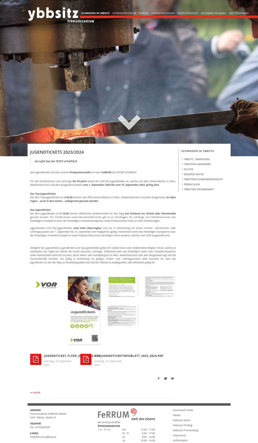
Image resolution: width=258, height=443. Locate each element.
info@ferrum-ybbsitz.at (43, 436)
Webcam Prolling (182, 425)
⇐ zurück (35, 392)
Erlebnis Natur (194, 173)
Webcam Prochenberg (185, 430)
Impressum (179, 435)
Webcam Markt (181, 419)
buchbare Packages (213, 13)
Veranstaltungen (162, 13)
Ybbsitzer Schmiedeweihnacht (203, 179)
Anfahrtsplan (180, 440)
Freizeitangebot (187, 13)
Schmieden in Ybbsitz (95, 13)
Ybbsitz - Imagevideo (197, 158)
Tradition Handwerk (197, 163)
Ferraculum (192, 184)
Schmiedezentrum (124, 13)
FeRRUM (143, 13)
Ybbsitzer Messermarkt (199, 189)
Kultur (188, 168)
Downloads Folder (183, 409)
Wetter (177, 414)
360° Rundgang (239, 13)
